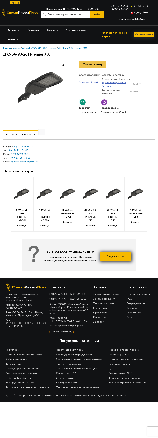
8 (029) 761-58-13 (20, 159)
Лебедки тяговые (66, 383)
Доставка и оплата (76, 30)
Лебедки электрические (123, 355)
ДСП (111, 374)
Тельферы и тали (103, 308)
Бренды (53, 30)
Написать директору (61, 337)
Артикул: (22, 209)
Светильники (101, 313)
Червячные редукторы (69, 355)
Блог (129, 322)
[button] (63, 70)
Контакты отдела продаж (21, 140)
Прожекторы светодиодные (125, 364)
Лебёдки (98, 327)
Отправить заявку (92, 70)
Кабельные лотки (16, 364)
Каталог (14, 30)
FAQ (129, 304)
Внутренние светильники (21, 378)
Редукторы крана (119, 369)
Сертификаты (134, 318)
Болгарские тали (66, 388)
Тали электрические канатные (127, 388)
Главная (7, 53)
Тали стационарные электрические (27, 392)
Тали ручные (13, 369)
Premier (52, 53)
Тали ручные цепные (68, 369)
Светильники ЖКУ (120, 378)
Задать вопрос (116, 261)
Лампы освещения (104, 304)
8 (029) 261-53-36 (20, 163)
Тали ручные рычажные (20, 388)
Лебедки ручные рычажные (22, 374)
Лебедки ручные (118, 359)
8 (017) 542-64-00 (119, 6)
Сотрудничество (136, 308)
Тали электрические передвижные (77, 392)
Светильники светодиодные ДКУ (76, 374)
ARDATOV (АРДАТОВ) (34, 53)
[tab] (21, 140)
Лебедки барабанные (19, 383)
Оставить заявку (14, 46)
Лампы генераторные (106, 299)
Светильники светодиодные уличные (79, 364)
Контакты (13, 39)
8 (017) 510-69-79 (120, 9)
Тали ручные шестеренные (124, 383)
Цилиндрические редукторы (74, 359)
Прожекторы (101, 318)
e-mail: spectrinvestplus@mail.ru (133, 19)
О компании (33, 30)
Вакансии (132, 313)
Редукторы (100, 322)
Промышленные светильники (24, 359)
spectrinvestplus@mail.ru (24, 167)
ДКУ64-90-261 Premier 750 (72, 53)
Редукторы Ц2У (66, 378)
